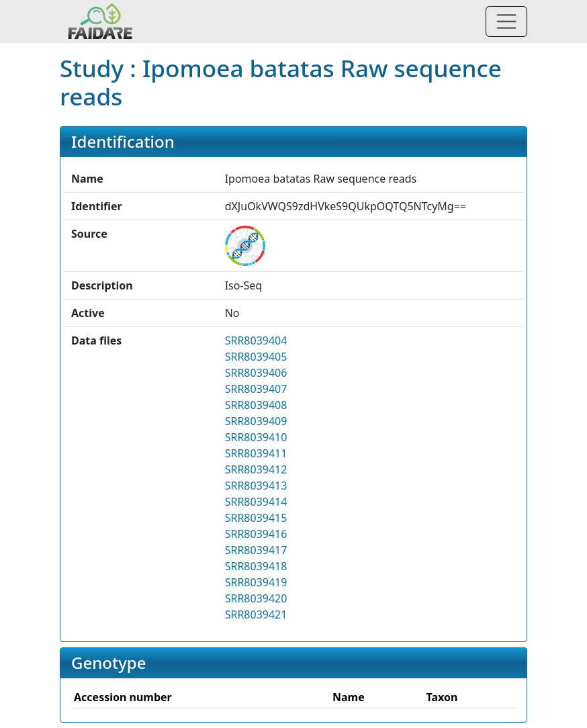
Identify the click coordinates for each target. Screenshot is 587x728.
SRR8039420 (256, 598)
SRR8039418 (256, 566)
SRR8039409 (256, 421)
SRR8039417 (256, 550)
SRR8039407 (256, 388)
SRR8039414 (256, 501)
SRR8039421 (256, 614)
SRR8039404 (256, 340)
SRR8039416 (256, 534)
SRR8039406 (256, 372)
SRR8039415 (256, 517)
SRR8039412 (256, 469)
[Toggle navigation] (506, 21)
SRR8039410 (256, 437)
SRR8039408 (256, 405)
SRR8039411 (256, 453)
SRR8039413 (256, 485)
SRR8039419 (256, 582)
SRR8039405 (256, 356)
